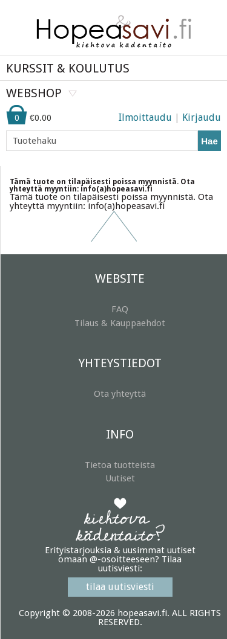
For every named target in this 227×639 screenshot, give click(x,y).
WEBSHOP (34, 93)
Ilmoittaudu (145, 117)
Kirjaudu (201, 117)
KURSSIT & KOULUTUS (68, 68)
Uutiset (120, 478)
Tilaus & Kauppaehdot (119, 323)
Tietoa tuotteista (120, 465)
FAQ (119, 309)
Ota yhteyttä (120, 393)
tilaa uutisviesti (120, 586)
